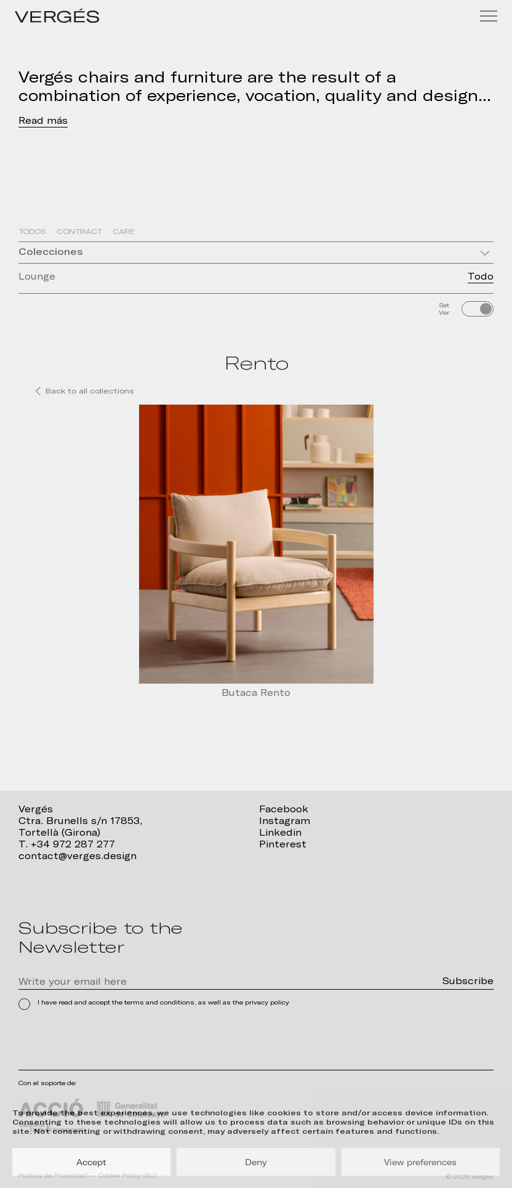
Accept (91, 1162)
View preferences (420, 1162)
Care (124, 231)
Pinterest (282, 844)
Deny (256, 1162)
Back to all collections (90, 391)
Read (31, 120)
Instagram (284, 820)
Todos (32, 231)
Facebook (283, 809)
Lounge (36, 276)
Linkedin (280, 832)
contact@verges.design (77, 856)
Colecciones (50, 251)
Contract (79, 231)
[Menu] (488, 16)
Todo (481, 276)
